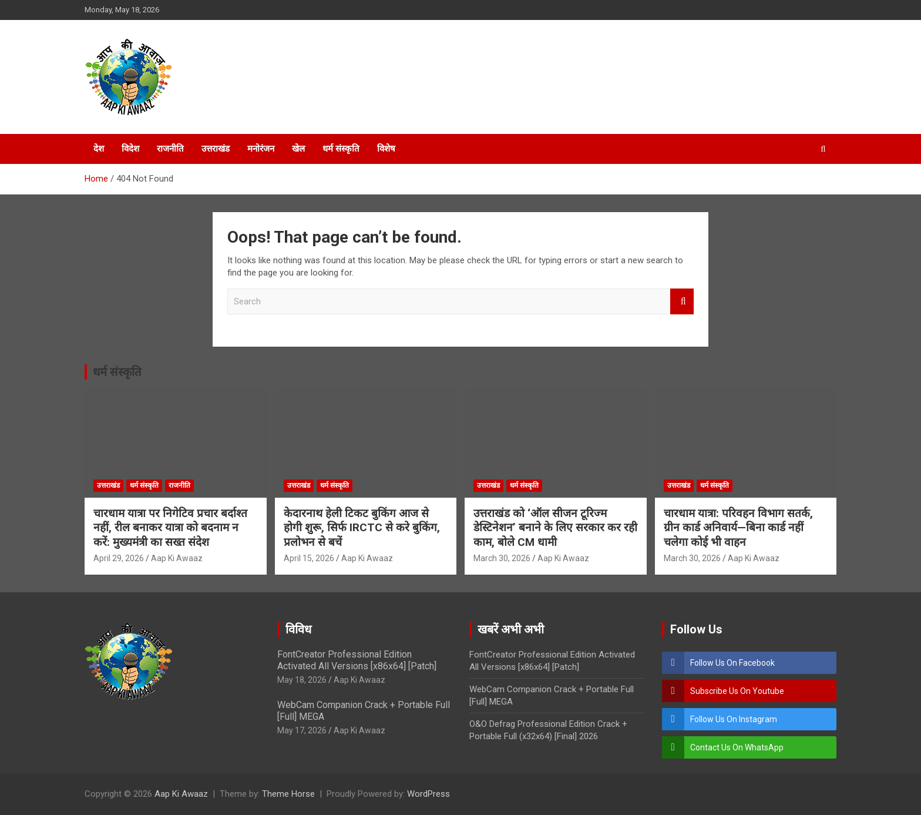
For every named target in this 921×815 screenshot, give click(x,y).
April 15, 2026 (309, 558)
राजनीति (170, 148)
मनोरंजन (260, 148)
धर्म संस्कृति (340, 148)
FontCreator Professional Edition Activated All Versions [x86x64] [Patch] (356, 660)
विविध (298, 629)
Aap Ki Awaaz (177, 558)
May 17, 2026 (302, 730)
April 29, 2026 (118, 558)
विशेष (386, 148)
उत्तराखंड (215, 148)
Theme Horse (288, 794)
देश (98, 148)
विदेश (130, 148)
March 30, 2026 (501, 558)
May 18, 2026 (302, 680)
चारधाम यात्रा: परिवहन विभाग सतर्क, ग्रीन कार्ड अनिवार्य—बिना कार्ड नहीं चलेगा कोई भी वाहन (738, 528)
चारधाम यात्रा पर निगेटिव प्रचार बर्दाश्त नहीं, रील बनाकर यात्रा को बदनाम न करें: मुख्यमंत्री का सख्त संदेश (170, 528)
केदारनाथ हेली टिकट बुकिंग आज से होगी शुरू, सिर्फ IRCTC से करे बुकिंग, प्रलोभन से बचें (362, 528)
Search (682, 302)
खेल (298, 148)
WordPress (428, 794)
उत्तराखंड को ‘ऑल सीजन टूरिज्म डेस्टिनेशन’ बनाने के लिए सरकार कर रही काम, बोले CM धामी (555, 528)
